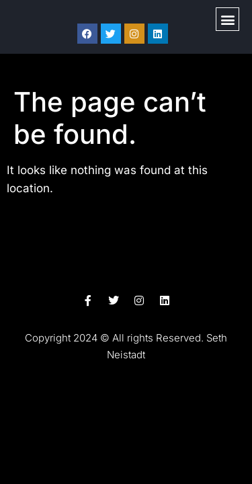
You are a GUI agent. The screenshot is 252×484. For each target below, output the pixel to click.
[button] (227, 19)
